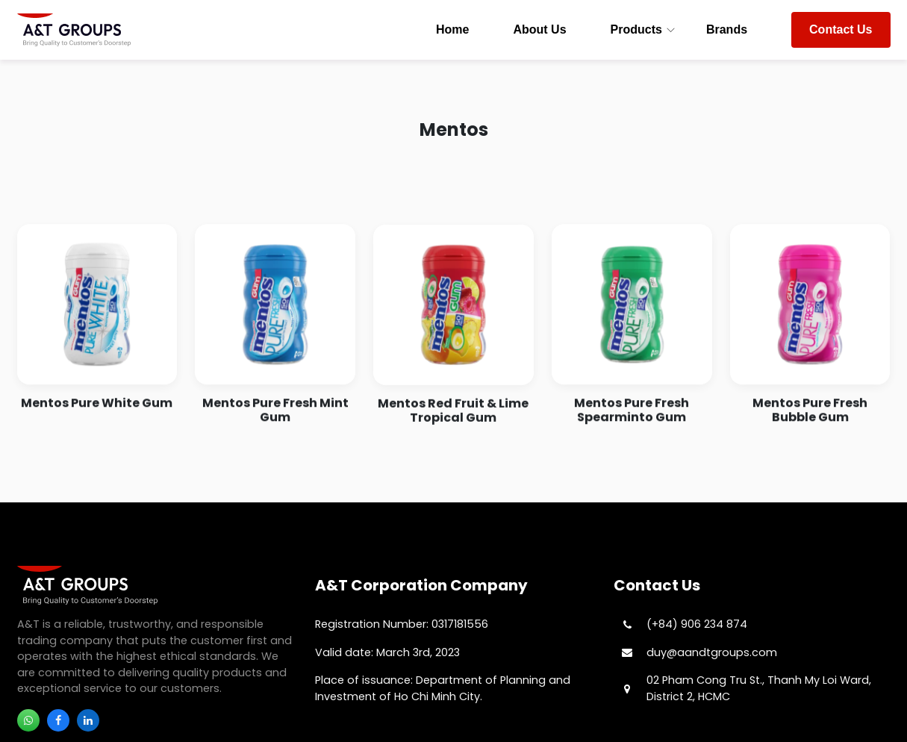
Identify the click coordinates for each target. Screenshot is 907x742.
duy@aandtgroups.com (711, 652)
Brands (726, 29)
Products (636, 29)
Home (452, 29)
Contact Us (840, 29)
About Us (539, 29)
